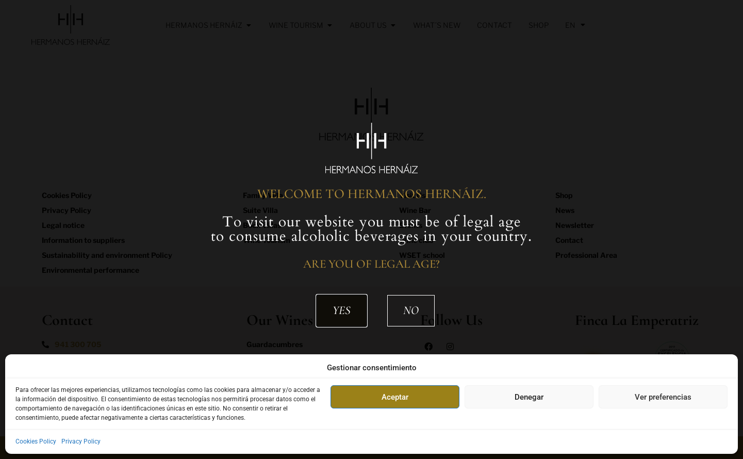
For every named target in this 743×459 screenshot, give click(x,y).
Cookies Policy (35, 441)
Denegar (529, 397)
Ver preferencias (663, 397)
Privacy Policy (81, 441)
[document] (371, 229)
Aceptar (395, 397)
